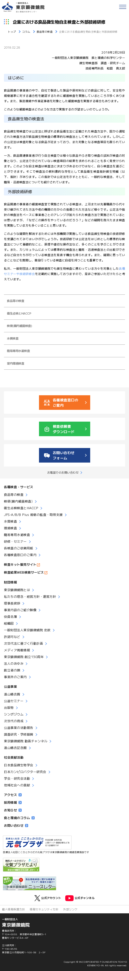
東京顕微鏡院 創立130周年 (24, 656)
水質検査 (12, 338)
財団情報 (10, 582)
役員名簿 (10, 616)
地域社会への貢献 (17, 785)
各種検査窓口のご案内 (20, 554)
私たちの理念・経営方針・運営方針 (30, 596)
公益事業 (10, 686)
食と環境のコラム (19, 817)
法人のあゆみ (13, 663)
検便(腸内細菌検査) (19, 326)
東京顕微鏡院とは (17, 589)
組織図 (9, 623)
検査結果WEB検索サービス (24, 572)
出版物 (9, 707)
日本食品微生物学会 (18, 765)
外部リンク (70, 909)
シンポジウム (13, 714)
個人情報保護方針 (13, 909)
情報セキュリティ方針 (44, 909)
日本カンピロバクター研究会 (25, 771)
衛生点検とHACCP (19, 313)
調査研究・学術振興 (18, 734)
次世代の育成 (13, 720)
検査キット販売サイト (20, 564)
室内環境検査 (15, 363)
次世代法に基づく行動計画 (23, 643)
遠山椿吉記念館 (15, 747)
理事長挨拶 (12, 603)
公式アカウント (47, 898)
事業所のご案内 (15, 676)
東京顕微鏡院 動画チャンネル (25, 741)
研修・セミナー (15, 541)
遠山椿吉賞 (12, 694)
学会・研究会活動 (17, 778)
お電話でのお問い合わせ (63, 472)
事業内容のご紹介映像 (20, 609)
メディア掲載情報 (17, 650)
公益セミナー (13, 700)
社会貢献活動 (13, 757)
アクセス (13, 794)
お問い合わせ (16, 825)
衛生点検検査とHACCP (21, 507)
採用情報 (13, 802)
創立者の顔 (12, 670)
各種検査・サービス (18, 486)
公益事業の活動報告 (18, 727)
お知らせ (13, 810)
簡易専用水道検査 (18, 351)
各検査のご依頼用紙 (18, 548)
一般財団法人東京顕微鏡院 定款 (27, 630)
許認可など (12, 636)
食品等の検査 (15, 301)
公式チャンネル (80, 898)
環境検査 (10, 528)
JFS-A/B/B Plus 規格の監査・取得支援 (33, 514)
